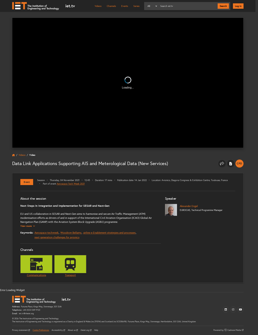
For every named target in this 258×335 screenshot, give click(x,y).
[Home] (43, 6)
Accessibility (57, 330)
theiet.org (85, 330)
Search (223, 6)
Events (124, 6)
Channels (111, 6)
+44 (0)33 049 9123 (31, 310)
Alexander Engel (189, 206)
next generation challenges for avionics (56, 237)
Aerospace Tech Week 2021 (71, 183)
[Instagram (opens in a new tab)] (233, 309)
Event (27, 182)
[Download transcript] (231, 164)
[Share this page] (222, 164)
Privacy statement (20, 330)
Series (136, 6)
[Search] (188, 6)
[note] (239, 164)
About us (72, 330)
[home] (13, 155)
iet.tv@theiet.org (26, 313)
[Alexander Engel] (171, 210)
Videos (98, 6)
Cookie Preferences (41, 330)
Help (96, 330)
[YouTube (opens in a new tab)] (240, 309)
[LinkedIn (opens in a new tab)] (226, 309)
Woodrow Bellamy (70, 232)
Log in (238, 6)
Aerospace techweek (46, 232)
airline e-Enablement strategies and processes (109, 232)
